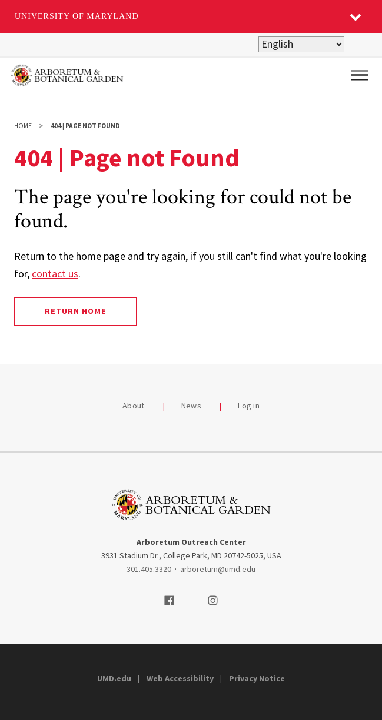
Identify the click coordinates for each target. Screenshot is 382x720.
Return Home (76, 311)
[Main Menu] (360, 75)
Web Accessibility (180, 678)
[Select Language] (301, 44)
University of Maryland (77, 16)
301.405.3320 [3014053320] (149, 569)
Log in (249, 405)
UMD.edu (114, 678)
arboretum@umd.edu (217, 569)
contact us (55, 273)
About (133, 405)
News (191, 405)
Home (23, 126)
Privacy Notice (257, 678)
